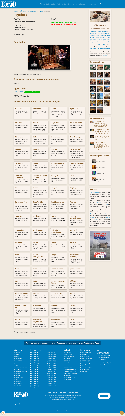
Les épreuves (17, 353)
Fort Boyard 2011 (35, 382)
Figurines (18, 217)
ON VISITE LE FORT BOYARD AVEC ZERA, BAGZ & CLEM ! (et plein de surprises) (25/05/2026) (102, 151)
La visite (66, 364)
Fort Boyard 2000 (52, 366)
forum (98, 225)
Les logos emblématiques (98, 43)
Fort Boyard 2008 (35, 388)
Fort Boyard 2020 (35, 364)
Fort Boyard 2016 (35, 372)
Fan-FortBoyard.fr (95, 198)
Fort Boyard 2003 (52, 361)
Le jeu (15, 363)
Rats (35, 282)
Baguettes (55, 124)
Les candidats (105, 47)
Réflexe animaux (21, 294)
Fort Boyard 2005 (52, 357)
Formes (54, 217)
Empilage (73, 189)
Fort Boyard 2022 (18, 92)
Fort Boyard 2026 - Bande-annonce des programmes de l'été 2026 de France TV (101, 127)
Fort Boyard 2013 (35, 378)
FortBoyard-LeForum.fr (103, 358)
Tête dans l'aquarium (37, 321)
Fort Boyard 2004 (52, 359)
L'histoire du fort (68, 355)
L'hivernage (67, 363)
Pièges (54, 256)
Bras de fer (37, 150)
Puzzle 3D (37, 270)
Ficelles (73, 203)
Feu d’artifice (38, 203)
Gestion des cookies (62, 413)
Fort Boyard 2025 (35, 355)
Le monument (67, 353)
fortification (99, 207)
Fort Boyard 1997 (52, 372)
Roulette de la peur (20, 307)
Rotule (72, 294)
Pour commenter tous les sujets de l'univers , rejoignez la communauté (62, 344)
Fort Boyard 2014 (35, 376)
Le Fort (76, 4)
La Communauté (93, 4)
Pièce (17, 256)
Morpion (18, 243)
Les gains (97, 47)
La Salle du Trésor (19, 382)
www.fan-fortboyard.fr (76, 398)
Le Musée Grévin (85, 366)
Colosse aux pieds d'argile (40, 177)
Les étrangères (18, 389)
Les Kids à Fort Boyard (86, 359)
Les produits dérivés (86, 353)
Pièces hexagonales (38, 256)
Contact (55, 395)
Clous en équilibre (77, 164)
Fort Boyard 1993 (52, 380)
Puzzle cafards (57, 270)
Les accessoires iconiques (102, 40)
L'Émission (61, 4)
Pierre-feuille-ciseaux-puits (75, 256)
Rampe (17, 282)
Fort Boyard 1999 (52, 368)
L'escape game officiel (86, 364)
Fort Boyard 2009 (35, 386)
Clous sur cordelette (19, 177)
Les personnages (102, 36)
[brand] (10, 4)
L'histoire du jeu (97, 38)
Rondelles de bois (58, 294)
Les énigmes (84, 355)
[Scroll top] (122, 413)
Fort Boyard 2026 (35, 353)
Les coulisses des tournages (100, 42)
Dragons (54, 189)
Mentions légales (73, 395)
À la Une (43, 4)
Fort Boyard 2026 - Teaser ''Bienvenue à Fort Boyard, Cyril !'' (101, 142)
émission (107, 213)
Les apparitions (68, 376)
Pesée (53, 243)
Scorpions (37, 306)
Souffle (72, 306)
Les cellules (17, 378)
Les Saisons (69, 4)
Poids (17, 270)
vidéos (92, 225)
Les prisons (93, 34)
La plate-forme (68, 361)
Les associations (95, 49)
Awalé (35, 124)
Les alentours (67, 380)
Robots (36, 294)
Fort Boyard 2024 (35, 357)
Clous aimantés (57, 164)
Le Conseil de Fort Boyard (35, 12)
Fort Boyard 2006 (52, 355)
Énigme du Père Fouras (21, 204)
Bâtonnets (19, 138)
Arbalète (18, 124)
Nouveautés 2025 (99, 166)
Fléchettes (37, 217)
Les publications (101, 362)
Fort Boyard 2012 (35, 380)
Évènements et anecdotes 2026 (98, 185)
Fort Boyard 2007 (52, 353)
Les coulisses (18, 372)
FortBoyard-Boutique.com (104, 356)
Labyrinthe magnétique (56, 232)
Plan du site (62, 395)
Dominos (36, 189)
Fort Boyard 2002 (52, 363)
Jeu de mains (38, 231)
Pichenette (74, 243)
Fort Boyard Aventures (86, 368)
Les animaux (99, 45)
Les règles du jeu (18, 366)
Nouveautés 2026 (99, 172)
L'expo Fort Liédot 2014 (70, 372)
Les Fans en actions (86, 361)
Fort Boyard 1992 (52, 382)
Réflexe (73, 282)
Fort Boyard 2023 (35, 359)
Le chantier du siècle (69, 357)
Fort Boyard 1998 (52, 370)
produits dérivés (94, 219)
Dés (16, 189)
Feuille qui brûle (57, 203)
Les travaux (67, 359)
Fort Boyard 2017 (35, 370)
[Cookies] (3, 412)
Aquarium (74, 109)
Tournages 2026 (98, 178)
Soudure (54, 306)
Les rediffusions (85, 370)
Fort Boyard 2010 (35, 384)
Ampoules (37, 109)
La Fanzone (83, 4)
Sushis (17, 321)
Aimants (18, 109)
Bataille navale (76, 124)
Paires (35, 243)
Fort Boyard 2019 (35, 366)
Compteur (55, 176)
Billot (35, 138)
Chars (35, 164)
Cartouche (19, 164)
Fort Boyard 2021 (35, 363)
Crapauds (73, 176)
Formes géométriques (75, 218)
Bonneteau (55, 138)
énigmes (95, 223)
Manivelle (74, 231)
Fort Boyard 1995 (52, 376)
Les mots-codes (85, 357)
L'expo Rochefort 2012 (70, 370)
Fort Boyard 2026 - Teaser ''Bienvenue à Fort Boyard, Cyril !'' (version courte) (101, 135)
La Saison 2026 (51, 4)
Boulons (18, 150)
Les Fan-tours (84, 372)
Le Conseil (102, 34)
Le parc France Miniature (87, 363)
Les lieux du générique (70, 378)
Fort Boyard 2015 (35, 374)
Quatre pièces (75, 270)
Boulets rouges (75, 138)
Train (72, 321)
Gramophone (20, 231)
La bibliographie (68, 368)
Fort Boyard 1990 (52, 386)
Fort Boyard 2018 (35, 368)
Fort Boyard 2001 (52, 364)
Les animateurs (18, 359)
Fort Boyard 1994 (52, 378)
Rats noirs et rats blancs (58, 283)
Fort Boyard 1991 (52, 384)
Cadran (54, 150)
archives (107, 209)
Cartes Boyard (75, 150)
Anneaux (55, 109)
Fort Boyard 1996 (52, 374)
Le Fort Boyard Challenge (71, 374)
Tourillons (55, 321)
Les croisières (68, 366)
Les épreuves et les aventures (99, 32)
